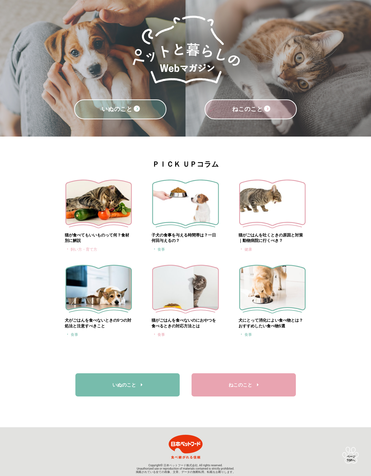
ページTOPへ (351, 458)
